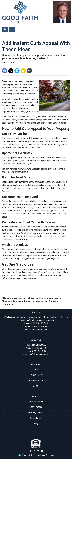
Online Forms (36, 418)
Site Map (36, 386)
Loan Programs (36, 401)
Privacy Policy (36, 375)
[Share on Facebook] (4, 70)
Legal (36, 369)
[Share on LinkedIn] (17, 70)
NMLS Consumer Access (36, 329)
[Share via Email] (23, 70)
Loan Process (36, 407)
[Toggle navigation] (12, 29)
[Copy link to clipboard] (29, 70)
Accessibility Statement (36, 380)
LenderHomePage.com (44, 455)
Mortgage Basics (36, 412)
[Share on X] (10, 70)
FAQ (36, 423)
